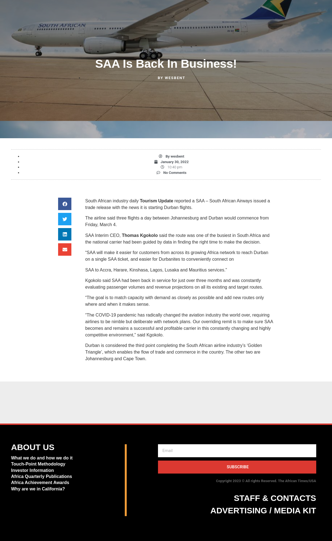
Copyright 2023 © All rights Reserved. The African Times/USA (266, 481)
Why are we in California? (38, 489)
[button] (64, 204)
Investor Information (32, 470)
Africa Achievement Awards (40, 482)
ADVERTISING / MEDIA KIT (263, 510)
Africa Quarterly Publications (41, 476)
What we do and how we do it (41, 458)
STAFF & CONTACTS (275, 498)
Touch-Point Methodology (38, 464)
